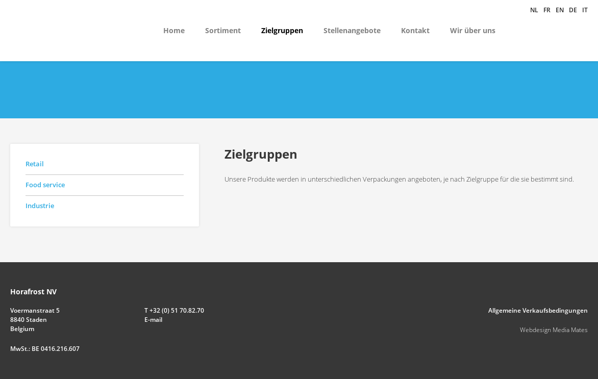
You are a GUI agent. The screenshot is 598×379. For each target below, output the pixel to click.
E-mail (153, 319)
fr (547, 10)
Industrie (40, 205)
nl (534, 10)
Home (174, 30)
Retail (35, 163)
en (560, 10)
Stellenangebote (352, 30)
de (573, 10)
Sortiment (223, 30)
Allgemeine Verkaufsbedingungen (538, 310)
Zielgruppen (282, 30)
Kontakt (415, 30)
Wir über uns (472, 30)
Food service (45, 184)
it (585, 10)
